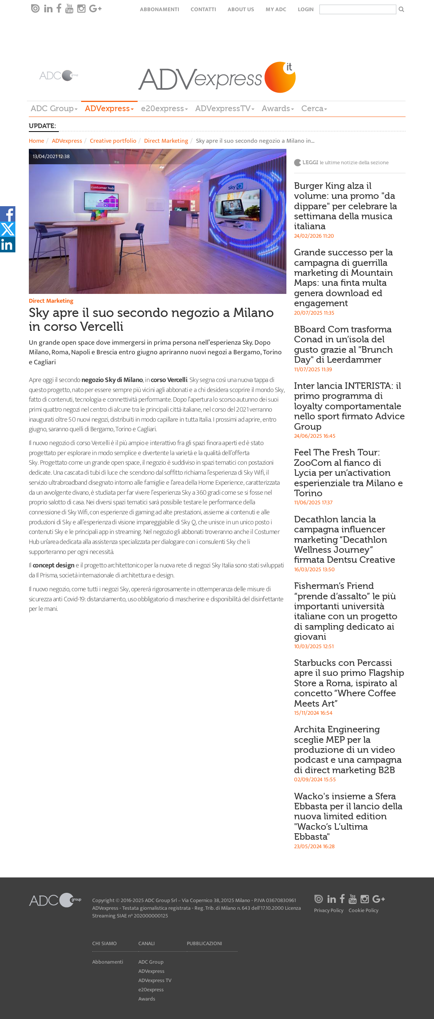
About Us (241, 9)
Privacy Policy (328, 911)
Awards (278, 108)
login (306, 9)
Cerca (314, 108)
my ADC (276, 9)
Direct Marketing (166, 141)
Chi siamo (104, 943)
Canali (146, 943)
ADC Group (54, 108)
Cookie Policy (363, 911)
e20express (164, 108)
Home (36, 141)
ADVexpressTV (224, 108)
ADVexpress (109, 108)
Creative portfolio (113, 141)
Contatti (203, 9)
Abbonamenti (159, 9)
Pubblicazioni (204, 943)
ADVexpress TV (154, 980)
